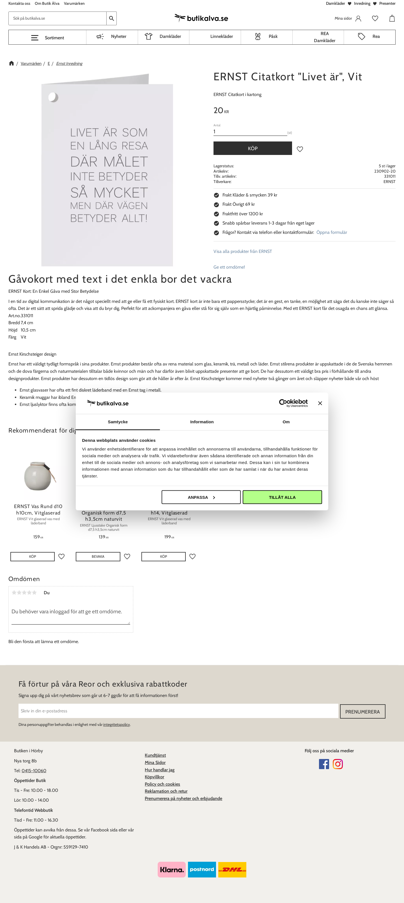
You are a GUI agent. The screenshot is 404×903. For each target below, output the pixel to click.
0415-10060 (34, 770)
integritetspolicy (116, 723)
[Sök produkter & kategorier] (57, 18)
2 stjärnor (19, 592)
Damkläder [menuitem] (170, 36)
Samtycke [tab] (118, 421)
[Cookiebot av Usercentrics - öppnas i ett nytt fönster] (283, 403)
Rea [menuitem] (376, 36)
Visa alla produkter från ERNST (243, 251)
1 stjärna (14, 592)
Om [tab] (286, 421)
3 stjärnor (24, 592)
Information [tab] (202, 421)
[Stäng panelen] (320, 403)
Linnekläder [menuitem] (221, 36)
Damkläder (335, 3)
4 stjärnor (29, 592)
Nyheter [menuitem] (118, 36)
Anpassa (201, 497)
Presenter (387, 3)
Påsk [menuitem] (273, 36)
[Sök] (112, 18)
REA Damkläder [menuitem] (324, 37)
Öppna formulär (331, 232)
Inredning (362, 3)
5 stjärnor (34, 592)
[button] (47, 37)
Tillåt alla (282, 497)
